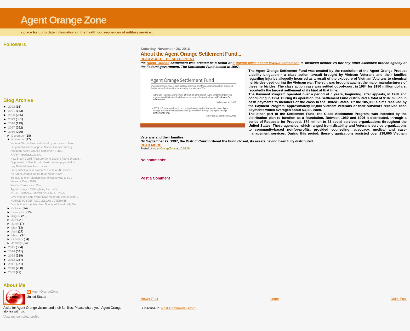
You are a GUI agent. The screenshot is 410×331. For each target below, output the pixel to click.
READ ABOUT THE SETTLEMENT (167, 59)
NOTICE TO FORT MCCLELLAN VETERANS (38, 200)
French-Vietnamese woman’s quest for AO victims (41, 170)
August (16, 216)
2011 (12, 263)
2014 (12, 251)
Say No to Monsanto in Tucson (29, 166)
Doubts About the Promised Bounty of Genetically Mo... (44, 204)
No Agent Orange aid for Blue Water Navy (36, 173)
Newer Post (149, 299)
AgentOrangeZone (45, 291)
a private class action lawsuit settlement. (266, 63)
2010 (12, 268)
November (19, 139)
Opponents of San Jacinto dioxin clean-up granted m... (43, 162)
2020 (12, 115)
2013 (12, 255)
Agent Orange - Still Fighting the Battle (34, 189)
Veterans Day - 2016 (23, 181)
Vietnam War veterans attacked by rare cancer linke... (43, 143)
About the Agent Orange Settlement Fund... (37, 150)
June (15, 223)
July (15, 219)
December (19, 135)
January (17, 243)
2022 (12, 106)
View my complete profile (21, 316)
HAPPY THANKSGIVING (25, 154)
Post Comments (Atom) (179, 308)
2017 (12, 127)
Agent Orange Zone (63, 20)
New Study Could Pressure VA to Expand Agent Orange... (45, 158)
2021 (12, 110)
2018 (12, 123)
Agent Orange (158, 63)
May (15, 227)
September (19, 212)
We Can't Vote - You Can (25, 185)
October (17, 208)
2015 (12, 247)
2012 (12, 259)
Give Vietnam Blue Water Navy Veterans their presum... (44, 196)
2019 (12, 119)
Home (274, 299)
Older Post (399, 299)
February (18, 239)
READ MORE (150, 145)
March (16, 235)
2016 (12, 131)
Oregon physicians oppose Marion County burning (41, 147)
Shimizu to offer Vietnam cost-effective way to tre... (41, 177)
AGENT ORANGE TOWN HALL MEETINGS (37, 192)
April (15, 231)
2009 (12, 272)
